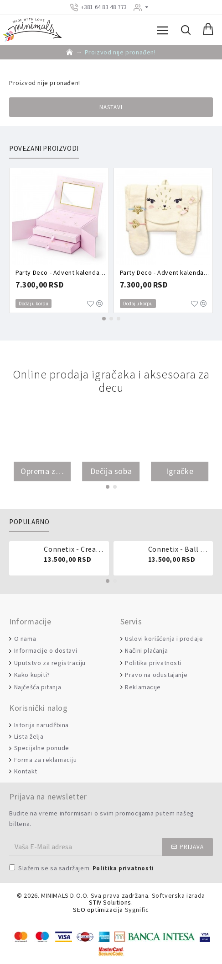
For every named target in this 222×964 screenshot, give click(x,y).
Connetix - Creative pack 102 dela (74, 549)
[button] (104, 318)
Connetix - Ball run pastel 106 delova (179, 549)
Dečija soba (111, 471)
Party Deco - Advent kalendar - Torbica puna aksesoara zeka (165, 272)
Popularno (29, 522)
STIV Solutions (110, 902)
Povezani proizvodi (44, 148)
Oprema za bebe (42, 471)
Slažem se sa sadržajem (82, 868)
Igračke (179, 471)
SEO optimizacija (98, 909)
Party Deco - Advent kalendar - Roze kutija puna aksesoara (60, 272)
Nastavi (111, 107)
